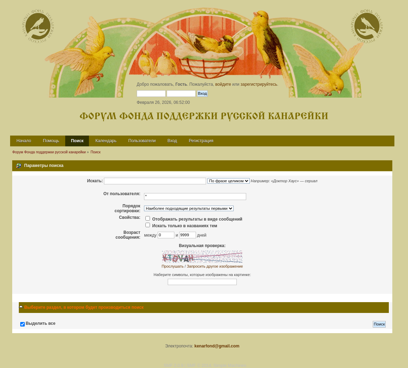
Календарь (105, 140)
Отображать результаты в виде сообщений (193, 219)
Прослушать (172, 266)
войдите (223, 84)
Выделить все (40, 323)
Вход (172, 140)
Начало (23, 140)
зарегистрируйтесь (259, 84)
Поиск (77, 140)
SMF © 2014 (199, 365)
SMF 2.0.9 (173, 365)
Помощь (51, 140)
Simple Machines (229, 365)
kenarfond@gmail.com (216, 346)
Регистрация (201, 140)
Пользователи (142, 140)
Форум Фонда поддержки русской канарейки (204, 116)
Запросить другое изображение (215, 266)
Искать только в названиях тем (181, 225)
